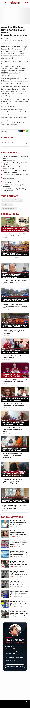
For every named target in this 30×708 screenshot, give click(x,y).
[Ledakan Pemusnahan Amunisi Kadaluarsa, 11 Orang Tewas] (15, 157)
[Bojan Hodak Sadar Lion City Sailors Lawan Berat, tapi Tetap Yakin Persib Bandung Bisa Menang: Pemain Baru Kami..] (5, 594)
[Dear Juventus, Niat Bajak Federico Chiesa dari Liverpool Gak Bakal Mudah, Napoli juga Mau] (5, 564)
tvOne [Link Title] (10, 43)
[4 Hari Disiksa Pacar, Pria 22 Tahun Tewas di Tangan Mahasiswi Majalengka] (15, 469)
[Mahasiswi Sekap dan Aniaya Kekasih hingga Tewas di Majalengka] (15, 189)
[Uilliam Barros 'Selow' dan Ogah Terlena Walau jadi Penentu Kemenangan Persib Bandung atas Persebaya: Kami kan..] (5, 604)
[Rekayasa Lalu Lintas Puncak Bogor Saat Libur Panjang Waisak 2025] (15, 167)
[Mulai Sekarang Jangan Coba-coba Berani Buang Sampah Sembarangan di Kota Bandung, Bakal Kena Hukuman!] (5, 614)
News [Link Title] (3, 6)
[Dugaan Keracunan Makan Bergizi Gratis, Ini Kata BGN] (15, 163)
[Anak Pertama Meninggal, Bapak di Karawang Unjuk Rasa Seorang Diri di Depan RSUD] (15, 495)
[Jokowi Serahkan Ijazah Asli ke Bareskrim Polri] (15, 175)
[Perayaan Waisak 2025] (15, 160)
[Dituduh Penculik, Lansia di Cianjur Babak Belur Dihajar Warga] (15, 186)
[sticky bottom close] (26, 701)
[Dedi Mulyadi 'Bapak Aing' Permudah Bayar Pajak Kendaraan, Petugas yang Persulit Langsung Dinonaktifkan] (5, 524)
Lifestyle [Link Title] (22, 6)
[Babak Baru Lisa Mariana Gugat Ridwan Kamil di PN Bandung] (15, 182)
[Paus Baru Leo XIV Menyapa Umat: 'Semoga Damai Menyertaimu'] (15, 178)
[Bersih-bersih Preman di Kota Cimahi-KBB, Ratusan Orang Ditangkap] (15, 171)
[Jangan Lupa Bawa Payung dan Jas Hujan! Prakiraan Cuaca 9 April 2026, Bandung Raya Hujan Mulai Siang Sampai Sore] (5, 554)
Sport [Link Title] (14, 6)
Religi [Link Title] (27, 6)
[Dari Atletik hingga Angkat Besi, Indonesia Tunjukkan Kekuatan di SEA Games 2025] (5, 574)
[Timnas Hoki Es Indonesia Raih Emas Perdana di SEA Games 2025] (5, 584)
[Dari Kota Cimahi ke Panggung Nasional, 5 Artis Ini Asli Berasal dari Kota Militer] (5, 534)
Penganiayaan (18, 53)
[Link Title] (2, 2)
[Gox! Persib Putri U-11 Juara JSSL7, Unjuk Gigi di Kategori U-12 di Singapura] (5, 544)
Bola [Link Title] (8, 6)
